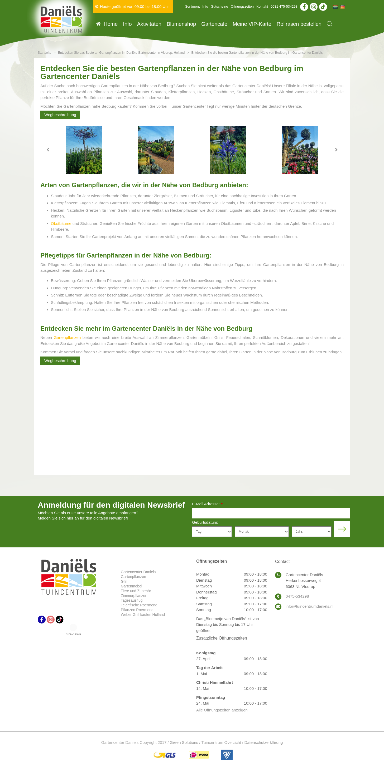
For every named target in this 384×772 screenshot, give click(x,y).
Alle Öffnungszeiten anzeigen (222, 710)
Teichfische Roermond (139, 605)
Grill (124, 581)
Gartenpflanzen (67, 337)
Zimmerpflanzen (134, 595)
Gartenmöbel (131, 586)
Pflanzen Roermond (137, 610)
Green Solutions (184, 742)
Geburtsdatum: (205, 522)
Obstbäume (61, 223)
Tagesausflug (132, 600)
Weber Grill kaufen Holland (143, 614)
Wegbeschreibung (60, 114)
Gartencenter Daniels (138, 572)
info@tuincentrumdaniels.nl (309, 606)
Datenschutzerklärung (263, 742)
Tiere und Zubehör (136, 591)
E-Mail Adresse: (207, 504)
